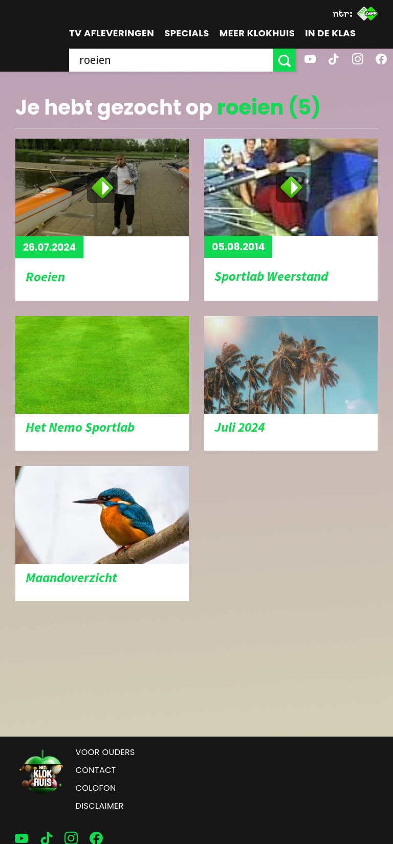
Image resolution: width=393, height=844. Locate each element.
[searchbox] (171, 60)
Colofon (96, 788)
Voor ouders (105, 752)
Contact (96, 770)
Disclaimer (100, 806)
